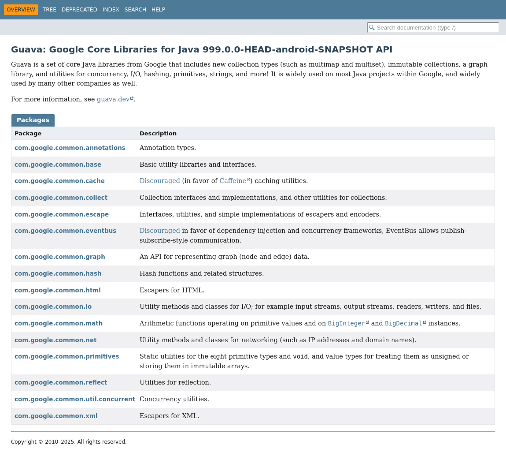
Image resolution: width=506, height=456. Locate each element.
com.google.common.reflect (61, 382)
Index (111, 10)
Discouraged (160, 180)
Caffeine (232, 180)
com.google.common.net (55, 340)
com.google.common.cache (60, 181)
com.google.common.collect (61, 197)
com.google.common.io (53, 306)
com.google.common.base (58, 164)
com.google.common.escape (62, 214)
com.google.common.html (58, 290)
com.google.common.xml (56, 416)
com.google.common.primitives (67, 356)
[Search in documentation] (433, 27)
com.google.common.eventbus (65, 231)
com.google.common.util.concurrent (75, 399)
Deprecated (79, 10)
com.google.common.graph (60, 257)
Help (158, 10)
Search (135, 10)
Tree (49, 10)
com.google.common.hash (58, 273)
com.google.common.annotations (70, 148)
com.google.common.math (59, 323)
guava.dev (113, 99)
